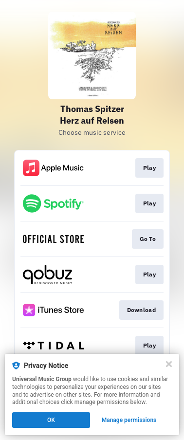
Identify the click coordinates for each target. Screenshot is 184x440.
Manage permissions (129, 420)
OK (51, 420)
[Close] (169, 364)
